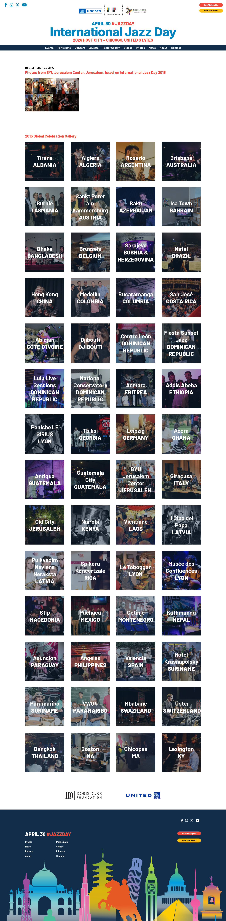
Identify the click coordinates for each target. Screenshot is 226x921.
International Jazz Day (113, 32)
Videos (128, 47)
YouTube (24, 5)
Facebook (5, 5)
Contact (176, 47)
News (152, 47)
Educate (94, 47)
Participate (64, 47)
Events (49, 47)
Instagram (11, 5)
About (163, 47)
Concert (80, 47)
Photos (140, 47)
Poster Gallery (111, 47)
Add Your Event (211, 10)
